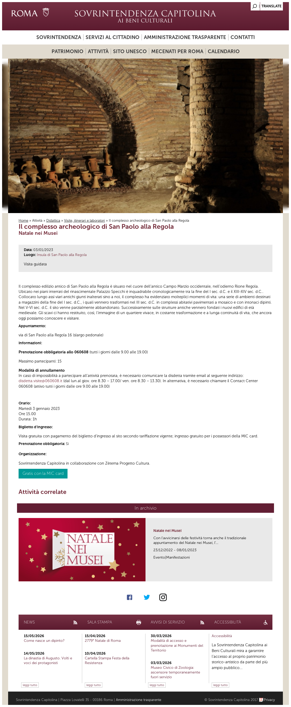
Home (23, 220)
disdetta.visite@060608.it (40, 380)
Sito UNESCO (130, 51)
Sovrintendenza (58, 37)
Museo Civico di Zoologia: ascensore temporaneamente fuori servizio (175, 672)
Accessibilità (222, 636)
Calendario (224, 51)
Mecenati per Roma (177, 51)
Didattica (53, 220)
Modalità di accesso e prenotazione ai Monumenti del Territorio (177, 645)
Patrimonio (67, 51)
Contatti (243, 37)
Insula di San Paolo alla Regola (62, 255)
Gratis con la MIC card (43, 473)
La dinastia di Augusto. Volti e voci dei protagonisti (48, 660)
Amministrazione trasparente (185, 37)
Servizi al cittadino (112, 37)
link (270, 576)
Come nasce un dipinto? (44, 640)
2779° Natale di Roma (103, 640)
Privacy (269, 700)
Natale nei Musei (167, 530)
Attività (98, 51)
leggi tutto (30, 685)
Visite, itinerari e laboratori (84, 220)
